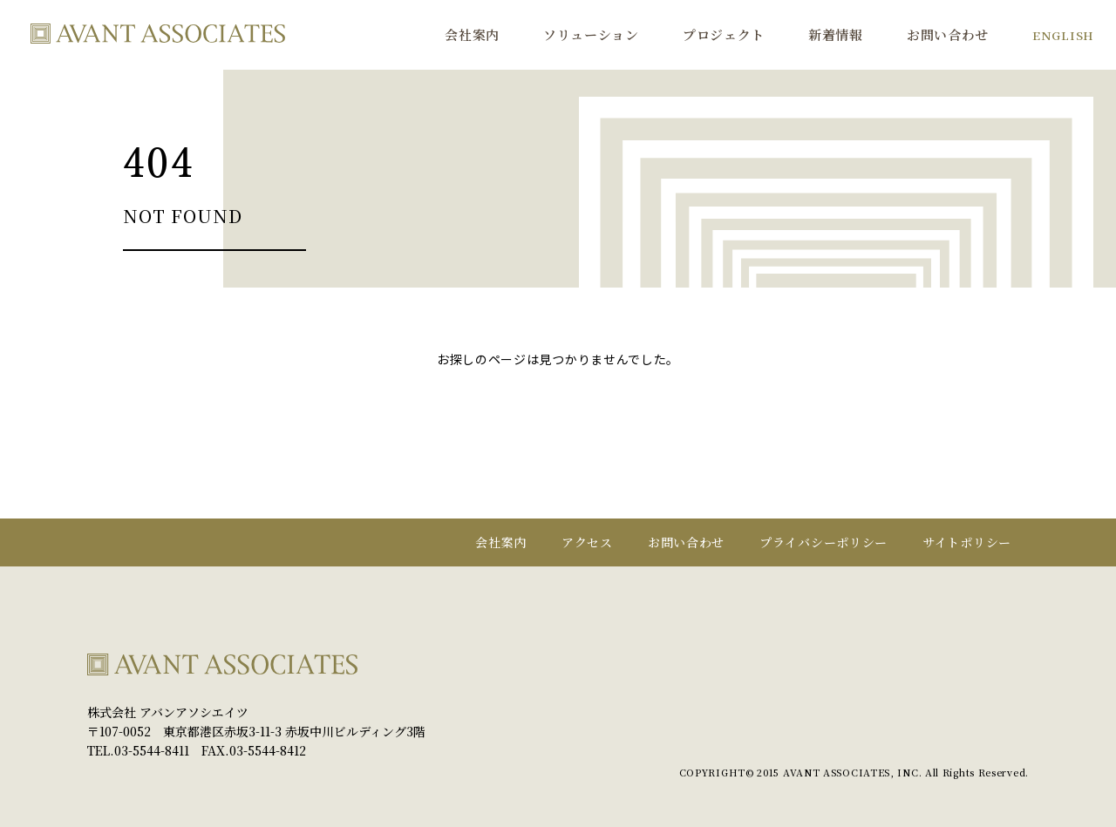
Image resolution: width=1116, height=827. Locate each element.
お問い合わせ (948, 34)
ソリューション (591, 34)
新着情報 (835, 34)
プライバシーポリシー (823, 542)
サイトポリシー (966, 542)
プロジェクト (724, 34)
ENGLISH (1063, 35)
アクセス (587, 542)
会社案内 (472, 34)
